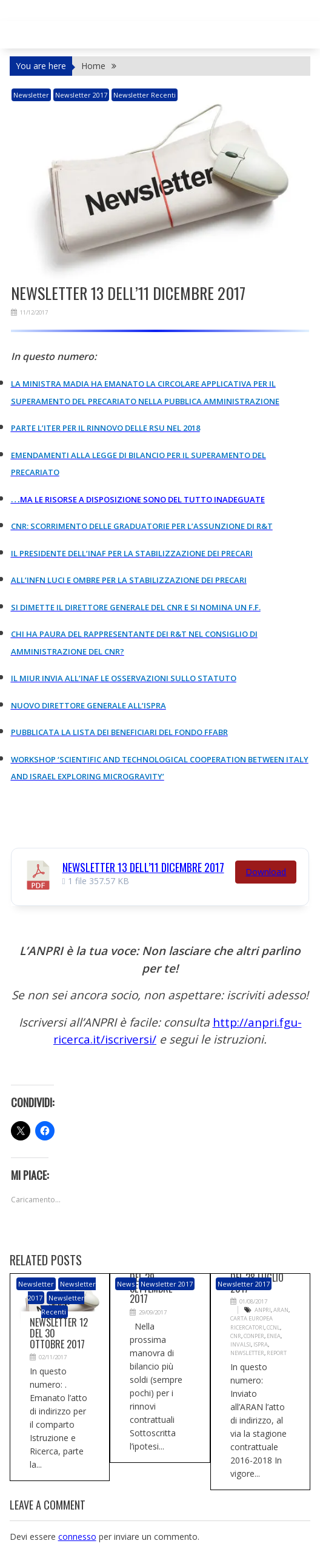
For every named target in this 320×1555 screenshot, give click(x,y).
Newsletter (246, 1352)
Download (265, 871)
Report (274, 1352)
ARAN (280, 1310)
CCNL (271, 1327)
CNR (235, 1335)
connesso (77, 1536)
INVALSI (240, 1344)
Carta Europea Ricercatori (251, 1322)
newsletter (31, 94)
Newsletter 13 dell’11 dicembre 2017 (143, 866)
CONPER (253, 1335)
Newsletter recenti (144, 94)
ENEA (272, 1335)
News (126, 1283)
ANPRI (262, 1310)
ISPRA (260, 1344)
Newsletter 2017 (81, 94)
